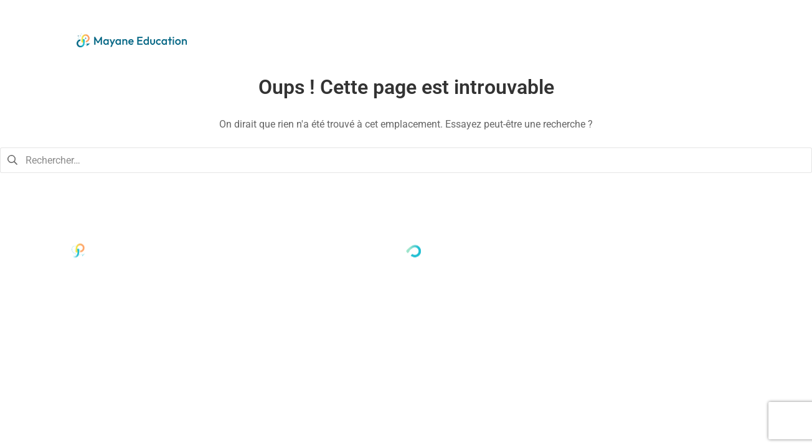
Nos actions (563, 37)
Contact (733, 37)
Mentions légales (727, 262)
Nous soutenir (652, 37)
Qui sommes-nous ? (455, 37)
